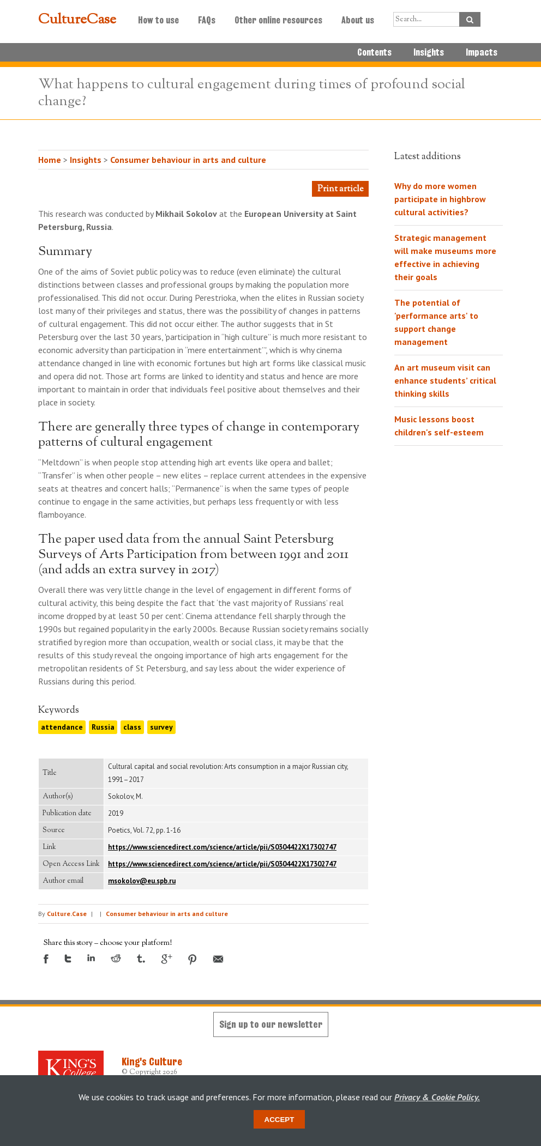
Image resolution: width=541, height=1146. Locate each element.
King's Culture (152, 1062)
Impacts (481, 52)
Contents (374, 52)
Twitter (67, 958)
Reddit (116, 958)
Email (218, 959)
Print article (340, 189)
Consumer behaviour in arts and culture (188, 159)
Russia (103, 727)
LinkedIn (91, 957)
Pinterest (192, 959)
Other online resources (278, 20)
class (132, 727)
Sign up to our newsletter (270, 1024)
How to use (158, 20)
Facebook (46, 958)
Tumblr (141, 958)
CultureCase (77, 20)
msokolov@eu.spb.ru (142, 881)
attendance (62, 727)
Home (49, 159)
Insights (428, 52)
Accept (279, 1119)
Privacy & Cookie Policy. (437, 1097)
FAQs (206, 20)
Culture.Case (67, 913)
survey (161, 727)
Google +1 (166, 959)
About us (357, 20)
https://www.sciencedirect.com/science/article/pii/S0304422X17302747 (222, 847)
